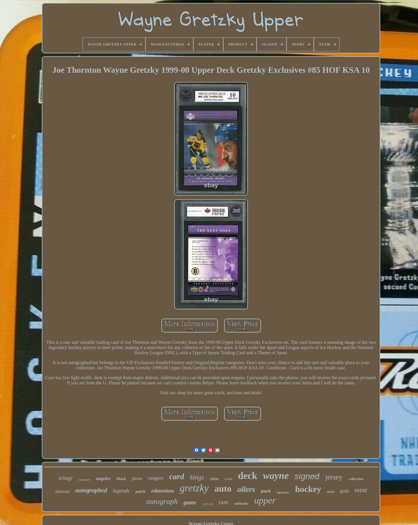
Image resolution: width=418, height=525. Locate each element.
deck (247, 475)
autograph (162, 501)
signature (84, 479)
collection (355, 479)
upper (265, 500)
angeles (103, 478)
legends (121, 491)
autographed (91, 490)
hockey (308, 489)
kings (197, 477)
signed (307, 476)
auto (223, 489)
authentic (241, 504)
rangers (155, 478)
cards (228, 479)
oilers (246, 489)
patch (140, 491)
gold (344, 491)
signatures (283, 492)
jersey (334, 477)
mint (360, 490)
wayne (276, 475)
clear (214, 478)
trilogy (66, 478)
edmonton (162, 491)
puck (266, 491)
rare (223, 502)
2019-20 (207, 504)
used (330, 491)
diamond (62, 491)
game (189, 502)
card (176, 476)
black (121, 479)
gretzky (194, 488)
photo (137, 478)
